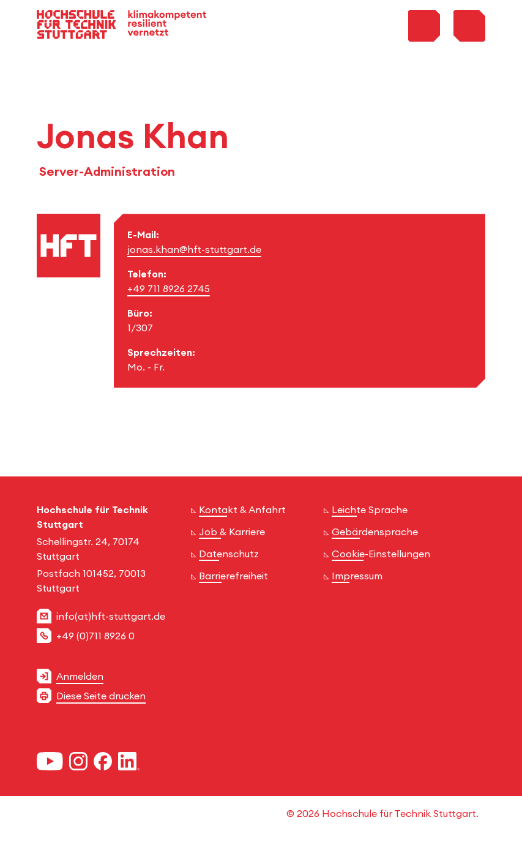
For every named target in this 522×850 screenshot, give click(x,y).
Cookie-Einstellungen (381, 553)
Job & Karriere (232, 531)
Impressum (357, 576)
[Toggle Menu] (469, 26)
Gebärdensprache (375, 531)
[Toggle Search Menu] (424, 26)
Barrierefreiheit (233, 576)
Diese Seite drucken (101, 696)
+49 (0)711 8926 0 (95, 636)
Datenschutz (229, 553)
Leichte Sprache (370, 509)
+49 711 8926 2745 (168, 288)
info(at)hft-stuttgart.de (110, 616)
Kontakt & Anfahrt (242, 509)
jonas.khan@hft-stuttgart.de (194, 249)
